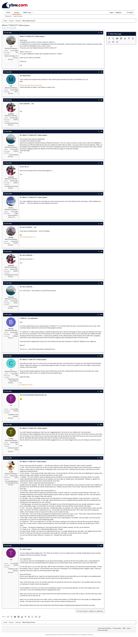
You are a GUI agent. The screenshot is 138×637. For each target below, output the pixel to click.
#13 (101, 424)
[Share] (98, 32)
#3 (101, 100)
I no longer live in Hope (11, 123)
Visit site (10, 59)
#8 (101, 251)
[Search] (129, 12)
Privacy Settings (103, 630)
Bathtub (15, 336)
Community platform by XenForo (63, 634)
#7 (101, 223)
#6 (101, 194)
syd (5, 28)
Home (8, 12)
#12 (101, 391)
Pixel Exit (90, 634)
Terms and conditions (104, 628)
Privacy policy (117, 628)
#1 (101, 32)
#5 (101, 163)
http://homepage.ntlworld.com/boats (31, 85)
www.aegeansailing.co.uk (27, 237)
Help (124, 628)
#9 (101, 283)
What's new (27, 12)
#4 (101, 131)
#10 (101, 314)
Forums (16, 12)
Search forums (17, 16)
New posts (8, 16)
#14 (101, 458)
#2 (101, 72)
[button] (33, 12)
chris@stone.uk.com (26, 384)
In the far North (13, 155)
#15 (101, 545)
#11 (101, 356)
